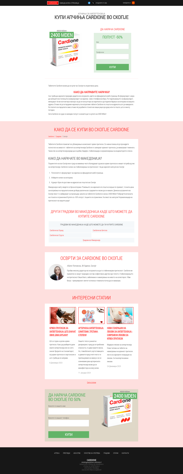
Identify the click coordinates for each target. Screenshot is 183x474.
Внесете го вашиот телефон (58, 418)
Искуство (77, 453)
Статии (115, 453)
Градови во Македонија (91, 240)
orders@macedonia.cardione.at (91, 462)
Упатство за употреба (92, 453)
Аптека (57, 453)
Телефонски (100, 52)
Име (97, 42)
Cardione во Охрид (56, 230)
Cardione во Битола (100, 230)
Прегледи (66, 453)
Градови (107, 453)
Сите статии (91, 382)
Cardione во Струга (57, 235)
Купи (112, 67)
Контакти (125, 453)
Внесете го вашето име (56, 406)
